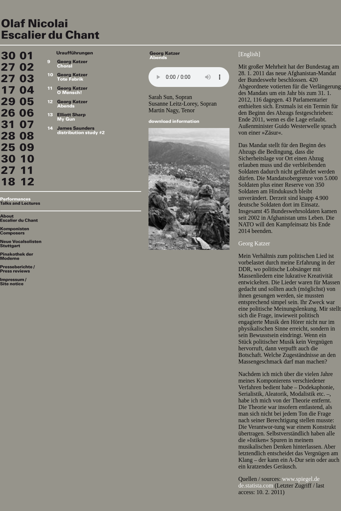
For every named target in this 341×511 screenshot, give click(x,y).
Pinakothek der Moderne (22, 256)
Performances (22, 199)
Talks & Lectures (22, 203)
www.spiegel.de (301, 479)
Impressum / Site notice (22, 281)
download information (173, 121)
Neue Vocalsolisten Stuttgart (22, 244)
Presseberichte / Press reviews (22, 269)
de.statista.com (255, 485)
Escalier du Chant (73, 27)
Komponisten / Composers (22, 231)
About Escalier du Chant (22, 218)
